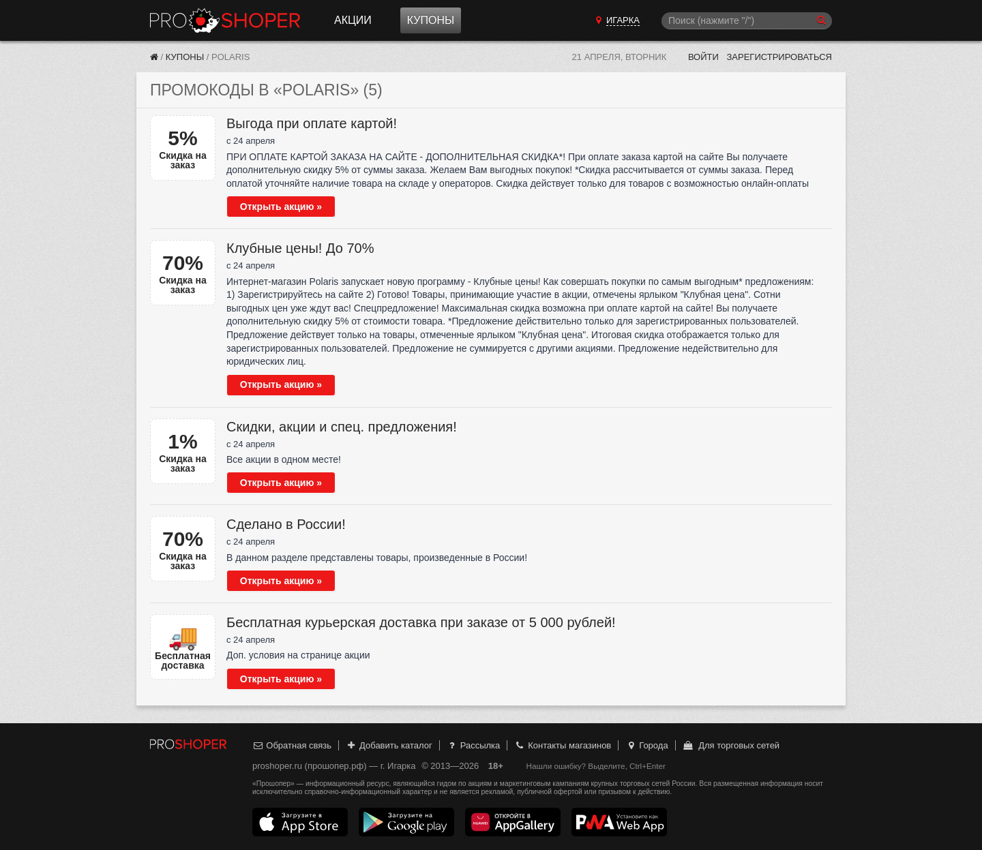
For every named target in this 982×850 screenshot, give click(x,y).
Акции (353, 20)
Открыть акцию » (281, 206)
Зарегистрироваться (779, 57)
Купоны (430, 20)
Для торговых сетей (730, 745)
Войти (703, 57)
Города (646, 745)
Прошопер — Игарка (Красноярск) (225, 20)
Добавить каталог (389, 745)
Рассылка (473, 745)
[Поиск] (746, 20)
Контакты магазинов (562, 745)
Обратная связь (291, 745)
